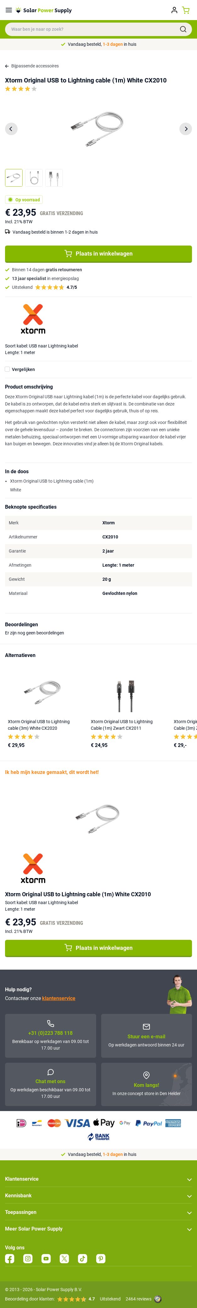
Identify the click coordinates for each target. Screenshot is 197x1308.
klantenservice (58, 998)
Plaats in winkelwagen (98, 253)
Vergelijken (23, 369)
